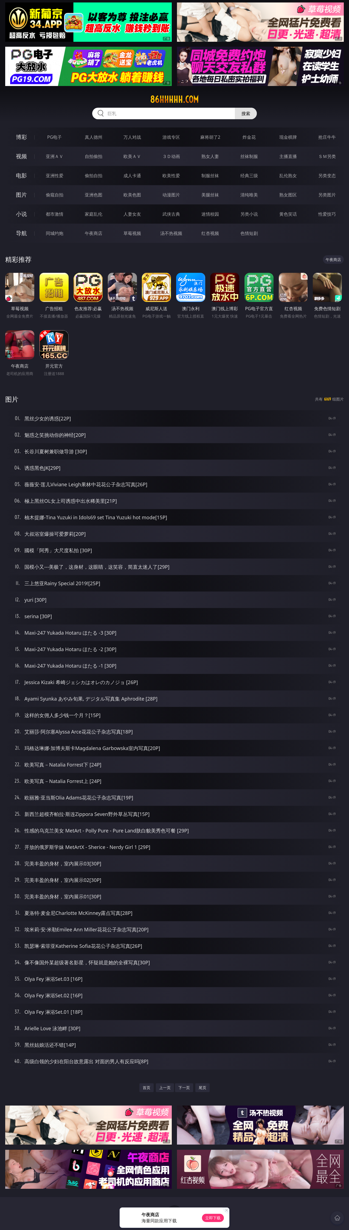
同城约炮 (54, 233)
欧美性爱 (171, 176)
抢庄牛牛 (327, 137)
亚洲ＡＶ (54, 156)
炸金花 (249, 137)
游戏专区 (171, 137)
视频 (21, 156)
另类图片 (327, 195)
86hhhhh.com (174, 99)
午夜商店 (93, 233)
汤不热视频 (171, 233)
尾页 (202, 1087)
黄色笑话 (288, 214)
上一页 (165, 1087)
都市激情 (54, 214)
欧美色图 (132, 195)
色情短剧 (249, 233)
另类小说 (249, 214)
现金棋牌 (288, 137)
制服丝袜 (210, 176)
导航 (21, 233)
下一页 (184, 1087)
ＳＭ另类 (327, 156)
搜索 (245, 113)
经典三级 (249, 176)
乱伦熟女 (288, 176)
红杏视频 (210, 233)
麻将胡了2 (210, 137)
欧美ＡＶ (132, 156)
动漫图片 (171, 195)
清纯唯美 (249, 195)
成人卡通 (132, 176)
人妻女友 (132, 214)
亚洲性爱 (54, 176)
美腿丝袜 (210, 195)
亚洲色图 (93, 195)
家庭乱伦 (93, 214)
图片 (21, 194)
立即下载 (213, 1217)
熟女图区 (288, 195)
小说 (21, 214)
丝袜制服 (249, 156)
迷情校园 (210, 214)
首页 (146, 1087)
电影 (21, 175)
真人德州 (93, 137)
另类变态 (327, 176)
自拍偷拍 (93, 156)
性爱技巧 (327, 214)
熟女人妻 (210, 156)
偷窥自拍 (54, 195)
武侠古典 (171, 214)
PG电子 (54, 137)
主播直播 (288, 156)
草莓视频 (132, 233)
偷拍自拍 (93, 176)
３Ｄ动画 (171, 156)
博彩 (21, 137)
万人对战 (132, 137)
